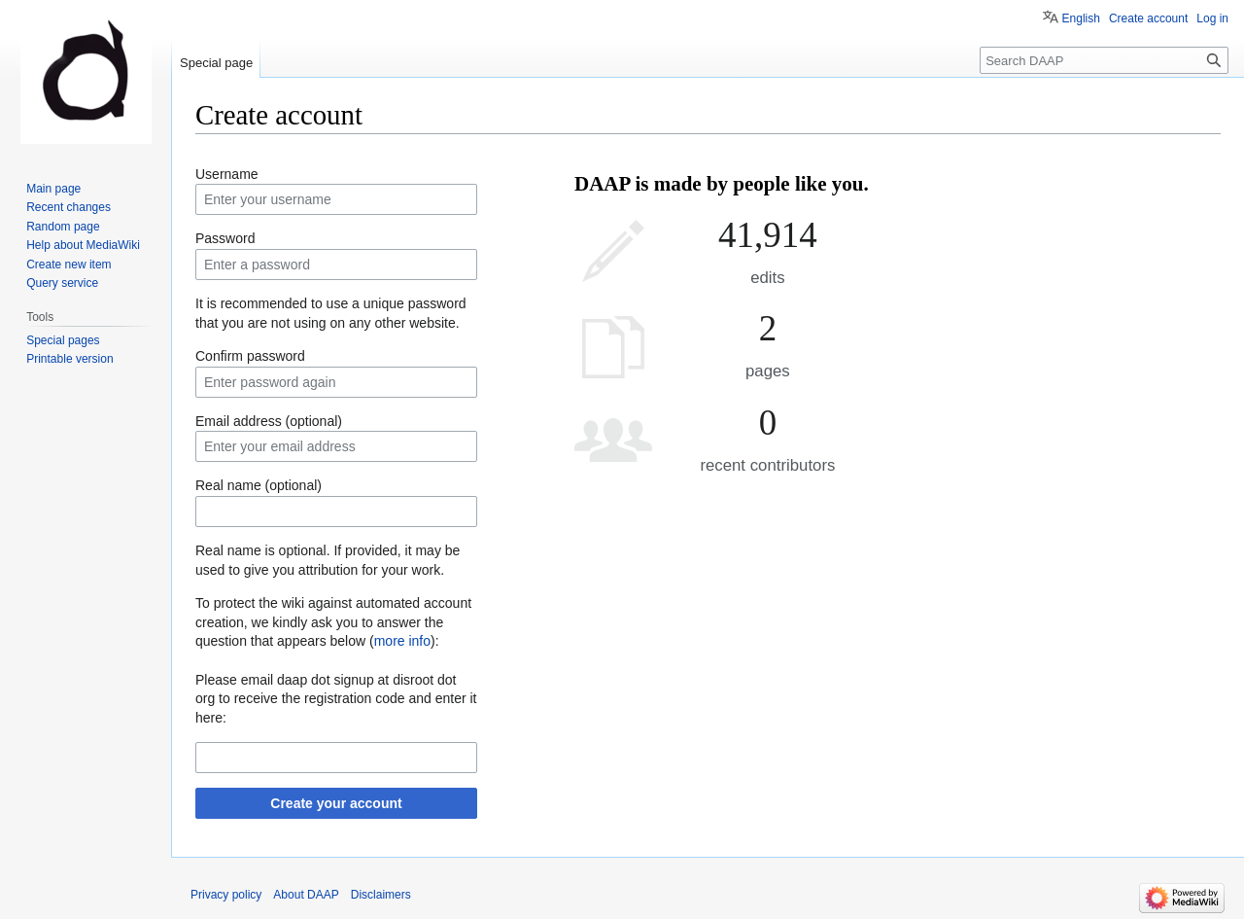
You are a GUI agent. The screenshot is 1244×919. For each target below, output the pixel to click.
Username (227, 174)
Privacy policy (225, 894)
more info (402, 641)
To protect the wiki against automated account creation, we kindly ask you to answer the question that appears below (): (333, 622)
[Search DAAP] (1104, 60)
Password (225, 238)
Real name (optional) (258, 485)
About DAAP (305, 894)
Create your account (335, 803)
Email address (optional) (268, 421)
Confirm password (250, 356)
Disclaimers (381, 894)
